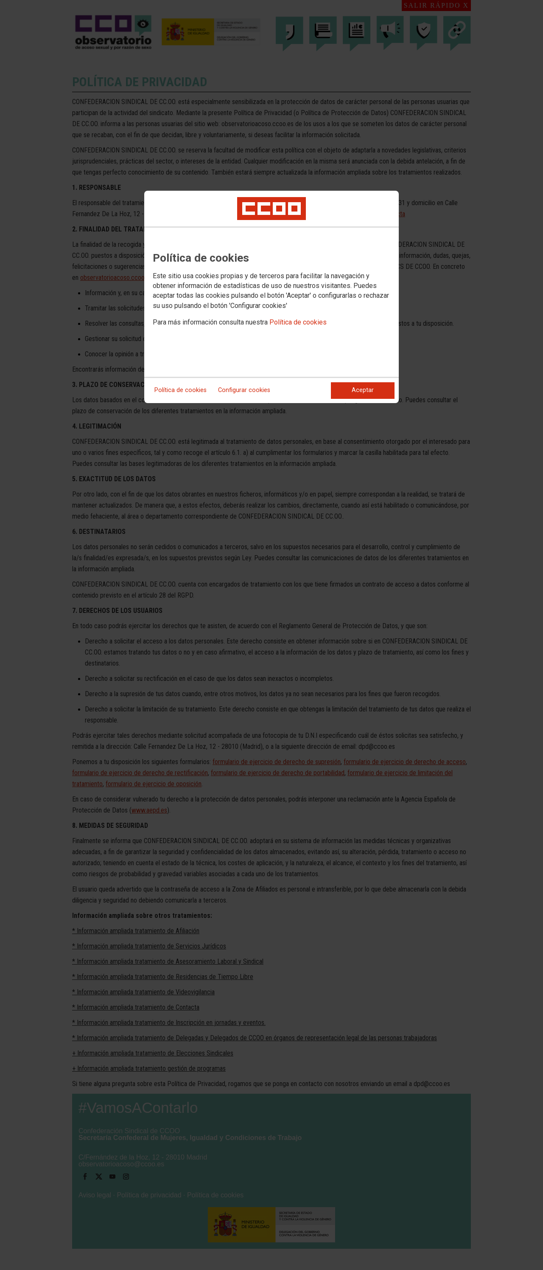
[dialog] (271, 297)
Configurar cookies (244, 390)
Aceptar (363, 390)
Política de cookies (298, 322)
